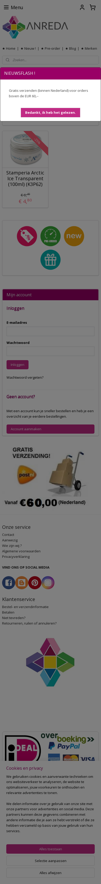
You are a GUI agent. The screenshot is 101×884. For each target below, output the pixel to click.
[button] (50, 112)
